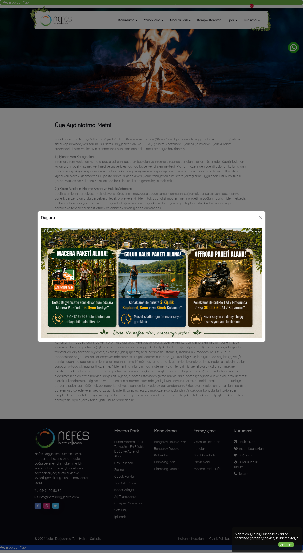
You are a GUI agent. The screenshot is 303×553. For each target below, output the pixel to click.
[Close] (260, 218)
